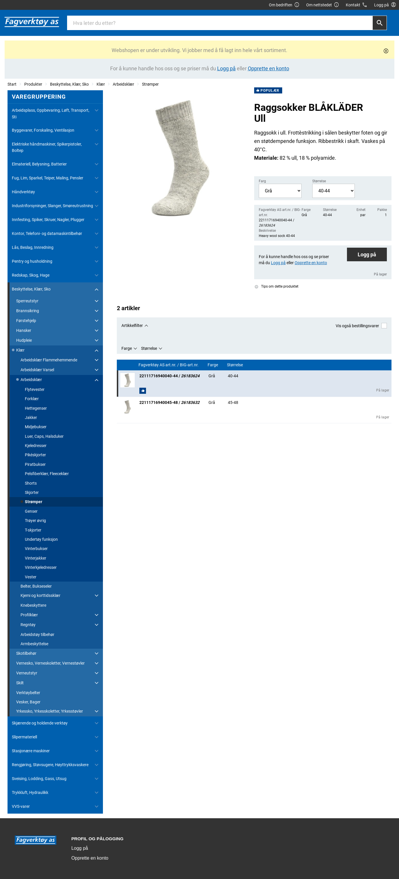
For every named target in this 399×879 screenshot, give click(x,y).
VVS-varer (21, 806)
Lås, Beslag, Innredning (32, 247)
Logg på (367, 254)
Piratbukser (35, 464)
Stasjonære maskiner (31, 751)
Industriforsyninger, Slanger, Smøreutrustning (52, 205)
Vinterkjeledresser (41, 567)
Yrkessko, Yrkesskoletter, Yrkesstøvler (49, 711)
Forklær (32, 398)
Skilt (20, 683)
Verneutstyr (26, 673)
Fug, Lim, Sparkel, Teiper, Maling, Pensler (47, 178)
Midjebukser (36, 426)
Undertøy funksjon (41, 539)
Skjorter (32, 492)
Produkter (33, 84)
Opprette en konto (89, 858)
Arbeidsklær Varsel (37, 369)
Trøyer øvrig (35, 520)
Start (12, 84)
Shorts (31, 483)
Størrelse (149, 348)
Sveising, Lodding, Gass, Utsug (39, 778)
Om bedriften (284, 5)
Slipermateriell (24, 737)
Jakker (31, 417)
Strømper (150, 84)
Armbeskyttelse (34, 643)
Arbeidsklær (123, 84)
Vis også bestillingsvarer (361, 325)
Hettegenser (36, 408)
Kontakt (356, 5)
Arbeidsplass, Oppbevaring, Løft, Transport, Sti (50, 113)
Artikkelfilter (132, 325)
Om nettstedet (322, 5)
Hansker (23, 330)
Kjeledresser (36, 445)
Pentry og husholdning (32, 261)
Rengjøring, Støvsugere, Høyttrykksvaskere (50, 764)
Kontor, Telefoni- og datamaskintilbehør (47, 233)
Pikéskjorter (35, 455)
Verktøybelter (28, 692)
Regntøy (28, 624)
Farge (126, 348)
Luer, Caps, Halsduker (44, 436)
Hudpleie (24, 340)
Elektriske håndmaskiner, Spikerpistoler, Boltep (47, 147)
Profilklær (29, 615)
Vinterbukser (36, 548)
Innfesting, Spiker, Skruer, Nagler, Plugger (48, 219)
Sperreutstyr (27, 301)
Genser (31, 511)
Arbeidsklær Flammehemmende (49, 360)
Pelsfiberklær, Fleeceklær (47, 473)
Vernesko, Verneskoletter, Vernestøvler (50, 663)
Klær (101, 84)
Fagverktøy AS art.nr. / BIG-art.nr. (169, 365)
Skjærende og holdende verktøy (40, 723)
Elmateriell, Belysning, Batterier (39, 164)
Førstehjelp (26, 320)
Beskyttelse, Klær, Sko (69, 84)
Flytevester (35, 389)
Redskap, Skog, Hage (30, 275)
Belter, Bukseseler (36, 586)
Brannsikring (27, 310)
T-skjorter (33, 530)
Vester (30, 577)
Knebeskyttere (33, 605)
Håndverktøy (23, 192)
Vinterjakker (35, 558)
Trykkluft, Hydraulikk (30, 792)
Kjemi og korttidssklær (40, 595)
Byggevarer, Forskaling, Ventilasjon (43, 130)
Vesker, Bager (28, 702)
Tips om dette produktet (276, 286)
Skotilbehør (26, 653)
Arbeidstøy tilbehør (37, 634)
